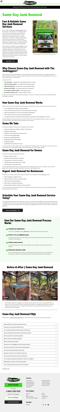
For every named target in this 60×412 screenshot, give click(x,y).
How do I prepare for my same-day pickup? (30, 335)
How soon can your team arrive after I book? (30, 327)
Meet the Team (29, 396)
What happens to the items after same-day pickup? (30, 361)
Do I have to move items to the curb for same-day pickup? (30, 347)
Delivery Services (46, 385)
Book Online (13, 385)
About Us (28, 393)
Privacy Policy (45, 396)
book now (26, 231)
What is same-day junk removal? (30, 341)
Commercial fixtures (8, 139)
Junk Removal (29, 380)
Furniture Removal (30, 382)
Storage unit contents (9, 141)
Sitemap (44, 398)
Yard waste (6, 133)
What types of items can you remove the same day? (30, 353)
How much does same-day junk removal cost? (30, 350)
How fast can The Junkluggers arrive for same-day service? (30, 344)
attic (9, 137)
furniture (12, 30)
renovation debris (19, 30)
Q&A (43, 393)
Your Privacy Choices (31, 398)
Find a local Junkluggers (12, 210)
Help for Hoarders (46, 383)
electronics (13, 131)
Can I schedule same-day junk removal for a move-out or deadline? (30, 358)
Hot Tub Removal (30, 385)
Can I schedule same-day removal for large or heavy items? (30, 330)
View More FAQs (5, 368)
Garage (5, 137)
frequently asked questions (16, 317)
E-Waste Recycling (30, 383)
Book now (34, 204)
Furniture (6, 129)
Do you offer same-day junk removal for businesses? (30, 355)
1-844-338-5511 (13, 391)
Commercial (28, 386)
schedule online (10, 108)
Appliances (6, 131)
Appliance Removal (46, 380)
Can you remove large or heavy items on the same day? (30, 364)
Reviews (28, 404)
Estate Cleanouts (46, 382)
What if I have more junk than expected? (30, 338)
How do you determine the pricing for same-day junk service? (30, 332)
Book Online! (10, 61)
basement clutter (16, 137)
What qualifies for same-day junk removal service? (30, 324)
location (21, 46)
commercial (43, 174)
